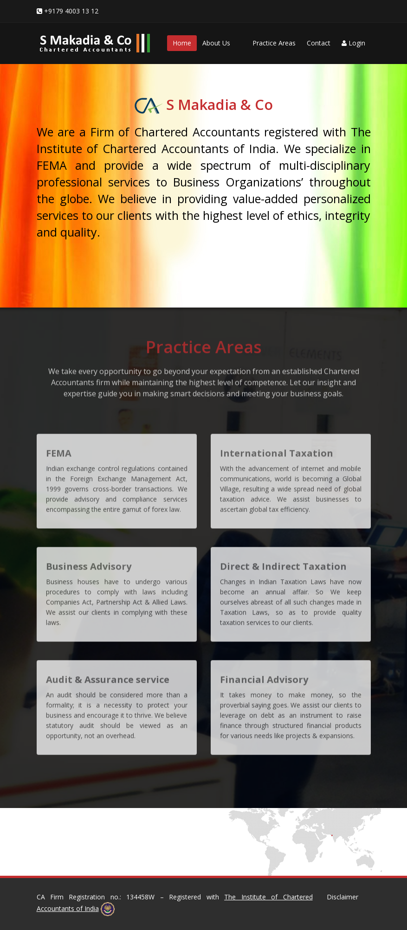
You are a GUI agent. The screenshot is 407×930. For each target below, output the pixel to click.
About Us (216, 42)
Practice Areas (274, 42)
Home (182, 42)
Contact (318, 42)
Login (353, 42)
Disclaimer (342, 896)
